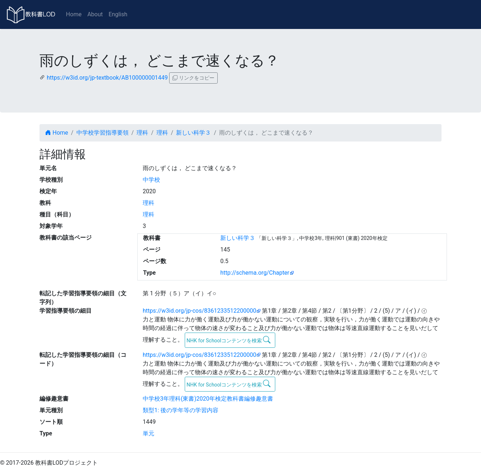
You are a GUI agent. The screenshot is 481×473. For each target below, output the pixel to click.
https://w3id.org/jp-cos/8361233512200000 (199, 310)
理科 (142, 132)
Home (73, 14)
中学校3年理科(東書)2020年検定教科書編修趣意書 (208, 398)
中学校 (151, 179)
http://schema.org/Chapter (254, 272)
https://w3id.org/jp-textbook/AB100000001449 (107, 77)
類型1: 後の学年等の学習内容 (180, 410)
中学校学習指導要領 (102, 132)
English (118, 14)
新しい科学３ (193, 132)
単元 (148, 433)
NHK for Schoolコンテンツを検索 (229, 339)
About (95, 14)
